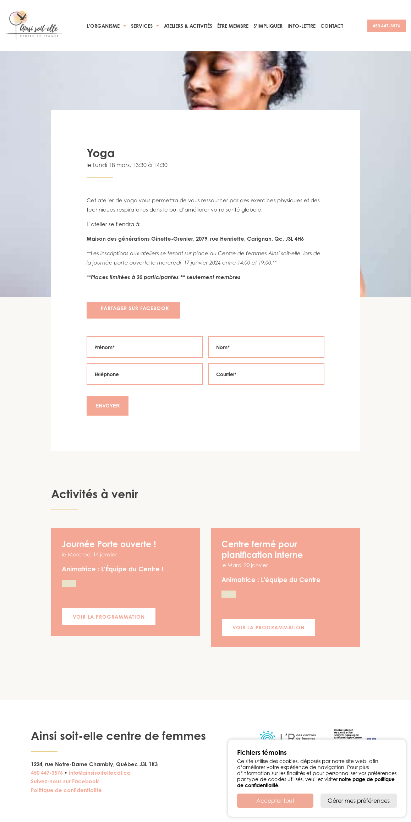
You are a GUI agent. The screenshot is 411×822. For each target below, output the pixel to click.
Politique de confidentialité (66, 790)
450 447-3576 (386, 25)
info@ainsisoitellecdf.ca (100, 772)
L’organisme (103, 26)
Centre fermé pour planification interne (262, 549)
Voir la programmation (109, 617)
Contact (331, 26)
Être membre (232, 26)
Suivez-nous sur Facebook (65, 781)
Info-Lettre (301, 26)
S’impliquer (268, 26)
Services (142, 26)
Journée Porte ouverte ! (109, 544)
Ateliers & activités (188, 26)
